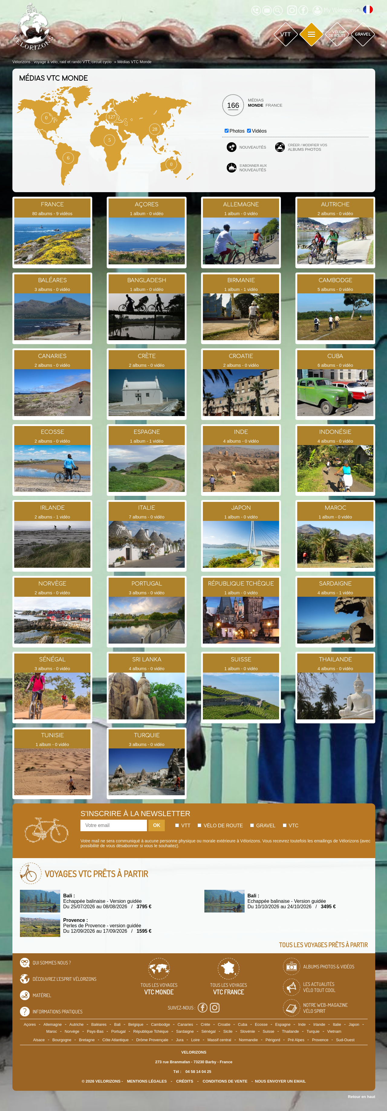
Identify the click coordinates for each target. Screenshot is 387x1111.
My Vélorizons (334, 10)
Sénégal (208, 1031)
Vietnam (334, 1031)
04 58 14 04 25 (198, 1071)
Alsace (38, 1040)
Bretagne (87, 1040)
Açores (30, 1024)
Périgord (272, 1040)
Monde (255, 105)
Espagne (283, 1024)
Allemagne (53, 1024)
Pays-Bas (95, 1031)
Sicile (228, 1031)
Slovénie (247, 1031)
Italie (337, 1024)
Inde (302, 1024)
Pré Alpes (296, 1040)
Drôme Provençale (152, 1040)
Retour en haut (361, 1096)
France (273, 105)
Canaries (185, 1024)
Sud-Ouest (345, 1040)
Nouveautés (252, 147)
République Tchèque (150, 1031)
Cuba (242, 1024)
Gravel (262, 825)
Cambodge (160, 1024)
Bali (117, 1024)
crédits (184, 1081)
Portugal (118, 1031)
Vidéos (259, 131)
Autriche (76, 1024)
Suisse (268, 1031)
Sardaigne (185, 1031)
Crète (205, 1024)
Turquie (313, 1031)
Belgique (135, 1024)
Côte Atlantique (115, 1040)
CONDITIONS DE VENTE (225, 1081)
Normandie (248, 1040)
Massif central (219, 1040)
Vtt (182, 825)
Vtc (290, 825)
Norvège (72, 1031)
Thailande (290, 1031)
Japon (354, 1024)
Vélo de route (220, 825)
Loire (195, 1040)
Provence (320, 1040)
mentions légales (147, 1081)
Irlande (319, 1024)
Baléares (99, 1024)
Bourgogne (61, 1040)
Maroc (51, 1031)
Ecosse (261, 1024)
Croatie (224, 1024)
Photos (237, 131)
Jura (180, 1040)
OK (156, 825)
